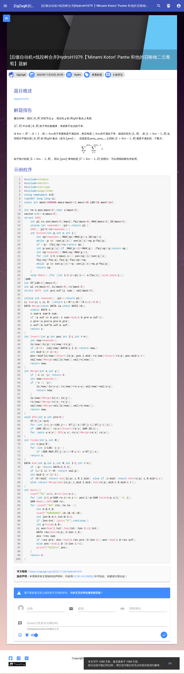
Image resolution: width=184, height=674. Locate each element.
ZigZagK (21, 75)
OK (170, 663)
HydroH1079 (21, 99)
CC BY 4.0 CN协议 (83, 577)
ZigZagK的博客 (25, 6)
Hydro (77, 75)
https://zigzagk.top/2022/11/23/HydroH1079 (56, 572)
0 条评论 (118, 75)
